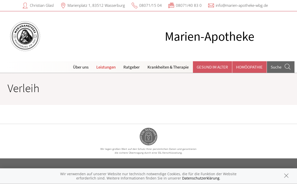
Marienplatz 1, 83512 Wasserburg (96, 5)
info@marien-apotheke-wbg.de (242, 5)
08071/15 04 (150, 5)
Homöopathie (249, 67)
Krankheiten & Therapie (168, 67)
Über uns (81, 67)
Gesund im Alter (212, 67)
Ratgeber (131, 67)
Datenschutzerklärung (200, 178)
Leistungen (106, 67)
